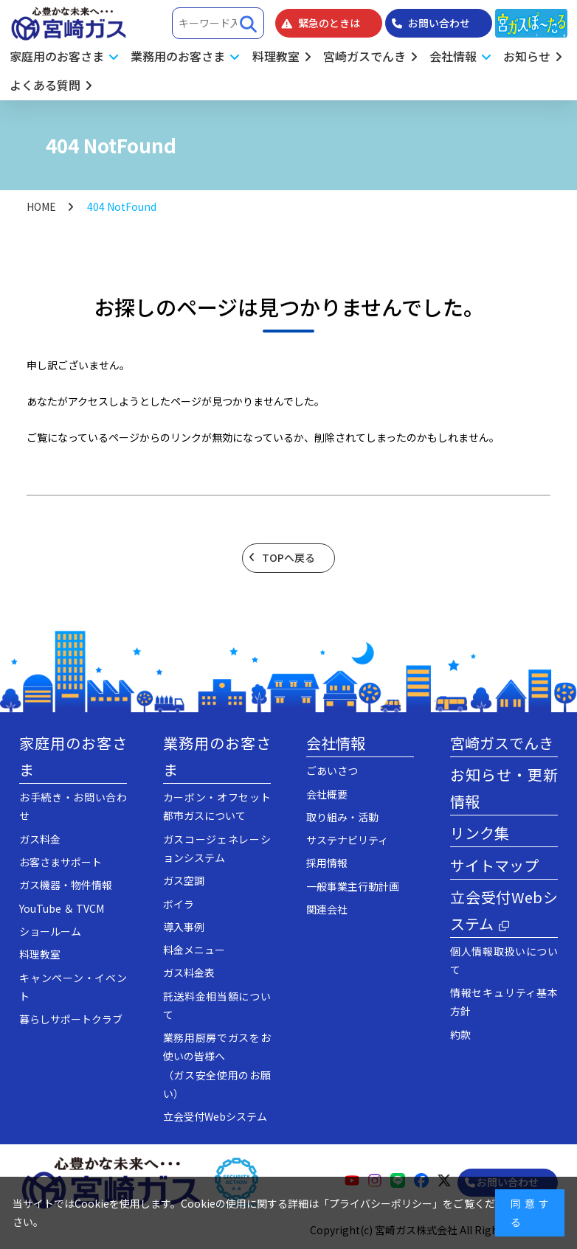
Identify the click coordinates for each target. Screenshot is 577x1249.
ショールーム (50, 931)
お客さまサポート (60, 862)
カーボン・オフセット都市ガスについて (217, 806)
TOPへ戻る (288, 557)
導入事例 (183, 926)
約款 (460, 1034)
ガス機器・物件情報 (65, 884)
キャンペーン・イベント (73, 986)
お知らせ (526, 56)
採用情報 (327, 862)
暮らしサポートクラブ (70, 1019)
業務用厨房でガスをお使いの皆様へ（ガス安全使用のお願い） (217, 1065)
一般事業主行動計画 (352, 886)
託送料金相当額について (217, 1005)
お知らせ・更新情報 (504, 788)
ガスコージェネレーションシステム (217, 848)
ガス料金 (40, 839)
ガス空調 (183, 880)
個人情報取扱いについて (504, 960)
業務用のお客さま (217, 756)
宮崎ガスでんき (364, 56)
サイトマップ (494, 865)
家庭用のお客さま (73, 756)
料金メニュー (194, 949)
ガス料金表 (189, 972)
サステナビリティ (347, 839)
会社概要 (327, 794)
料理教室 (276, 56)
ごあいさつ (332, 770)
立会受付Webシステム (215, 1116)
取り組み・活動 (342, 817)
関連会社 (327, 909)
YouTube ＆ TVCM (61, 908)
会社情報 (335, 743)
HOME (41, 206)
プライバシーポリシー (380, 1203)
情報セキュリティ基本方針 (504, 1001)
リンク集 (479, 832)
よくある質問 (45, 85)
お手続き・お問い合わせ (73, 806)
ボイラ (178, 904)
